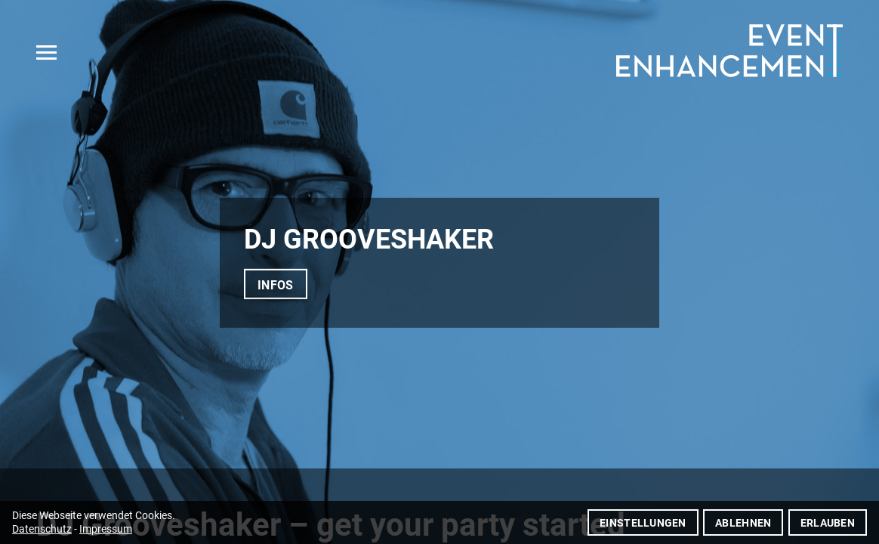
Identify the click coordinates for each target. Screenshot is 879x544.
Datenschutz (42, 529)
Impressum (105, 529)
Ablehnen (743, 523)
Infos (276, 285)
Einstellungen (643, 523)
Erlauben (827, 523)
